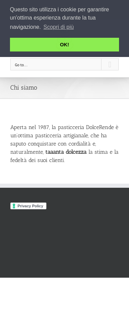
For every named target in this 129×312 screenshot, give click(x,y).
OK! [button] (64, 44)
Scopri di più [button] (58, 27)
